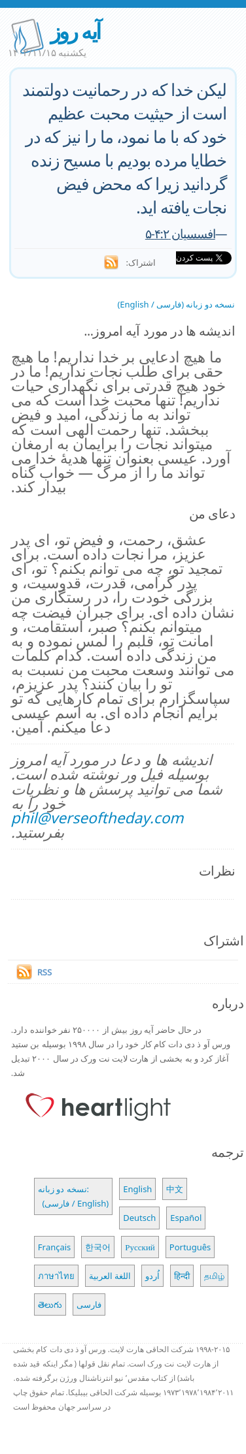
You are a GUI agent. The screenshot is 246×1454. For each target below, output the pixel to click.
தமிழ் (214, 1276)
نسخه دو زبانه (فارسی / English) (176, 304)
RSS (44, 972)
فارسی (89, 1304)
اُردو (152, 1276)
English (137, 1189)
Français (54, 1247)
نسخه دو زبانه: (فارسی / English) (73, 1196)
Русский (140, 1247)
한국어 (98, 1247)
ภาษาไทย (56, 1276)
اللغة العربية (110, 1276)
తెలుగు (50, 1304)
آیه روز (75, 31)
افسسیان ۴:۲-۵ (180, 233)
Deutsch (139, 1218)
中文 (174, 1189)
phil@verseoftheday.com (97, 818)
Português (190, 1247)
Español (186, 1218)
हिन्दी (182, 1276)
